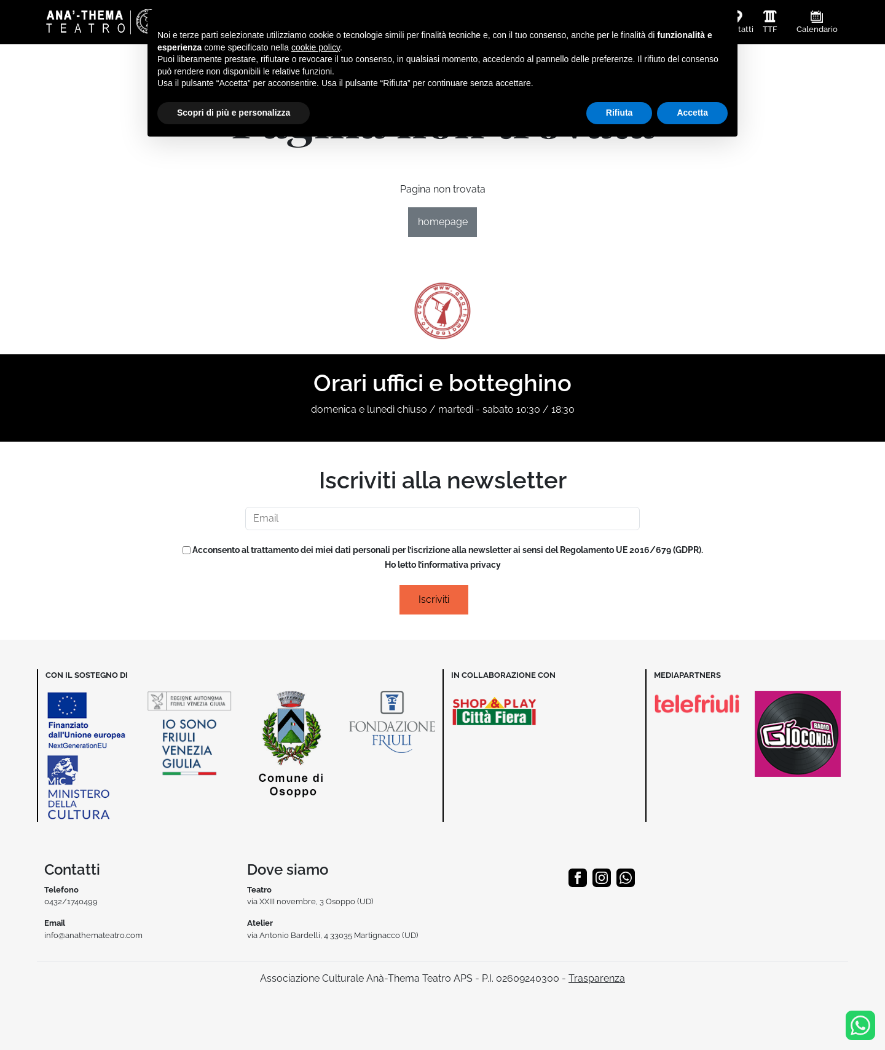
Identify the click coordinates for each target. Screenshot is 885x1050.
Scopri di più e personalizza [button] (233, 112)
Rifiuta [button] (619, 112)
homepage (443, 222)
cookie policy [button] (315, 47)
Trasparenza (596, 978)
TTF (770, 29)
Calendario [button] (817, 29)
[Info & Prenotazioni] (860, 1024)
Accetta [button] (692, 112)
